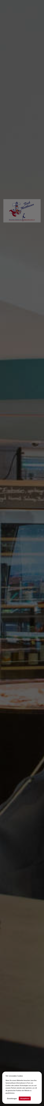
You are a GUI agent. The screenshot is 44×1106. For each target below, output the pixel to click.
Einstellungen (12, 1098)
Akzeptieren (24, 1098)
